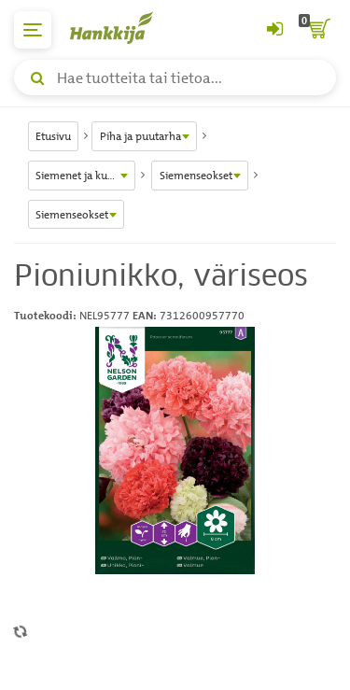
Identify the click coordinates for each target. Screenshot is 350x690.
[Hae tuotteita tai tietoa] (175, 77)
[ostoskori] (317, 30)
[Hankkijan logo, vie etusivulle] (121, 27)
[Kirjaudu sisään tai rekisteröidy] (274, 30)
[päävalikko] (32, 30)
